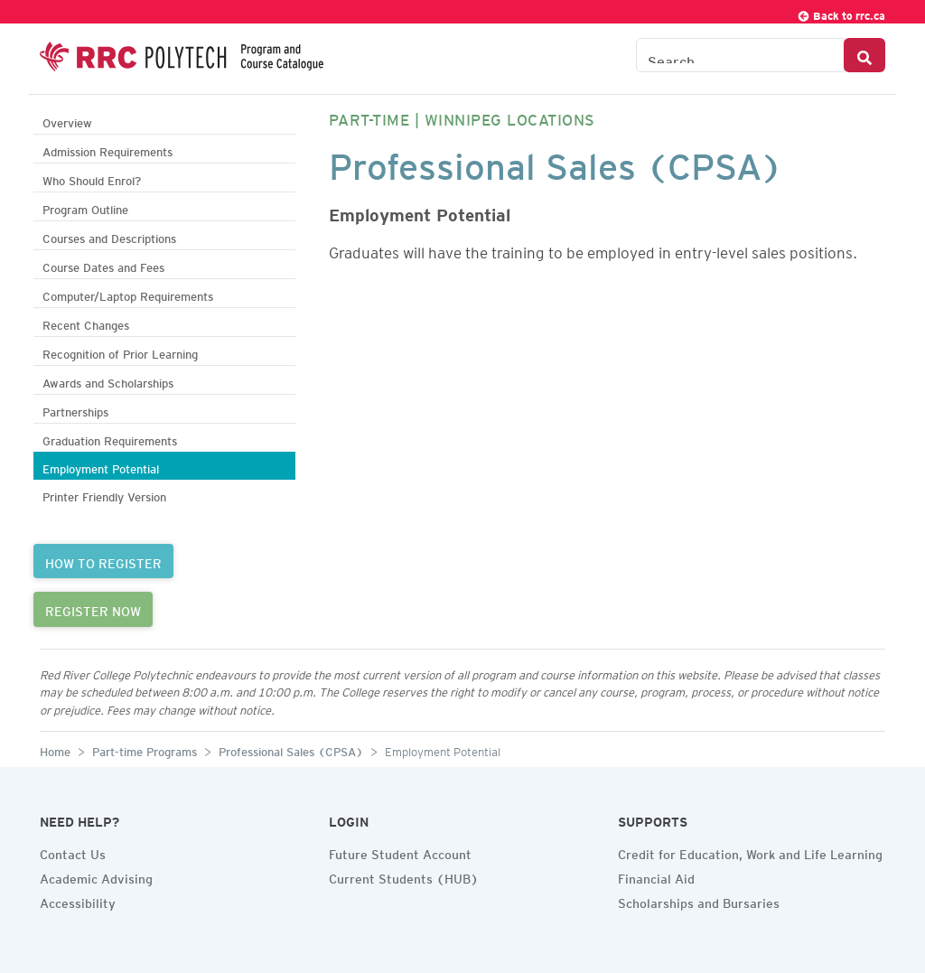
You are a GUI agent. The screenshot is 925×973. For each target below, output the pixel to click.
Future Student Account (400, 851)
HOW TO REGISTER (103, 561)
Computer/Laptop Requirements (127, 294)
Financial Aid (656, 876)
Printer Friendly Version (104, 495)
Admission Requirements (107, 149)
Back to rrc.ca (841, 13)
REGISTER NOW (93, 608)
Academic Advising (96, 876)
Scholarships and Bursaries (699, 900)
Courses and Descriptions (109, 236)
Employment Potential (100, 467)
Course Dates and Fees (103, 265)
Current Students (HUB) (404, 876)
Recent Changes (85, 323)
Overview (67, 121)
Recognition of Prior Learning (120, 352)
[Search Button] (864, 55)
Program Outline (85, 207)
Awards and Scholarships (107, 381)
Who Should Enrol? (91, 178)
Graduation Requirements (109, 439)
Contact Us (73, 851)
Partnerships (75, 410)
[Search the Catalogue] (740, 55)
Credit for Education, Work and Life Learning (750, 851)
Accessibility (78, 900)
